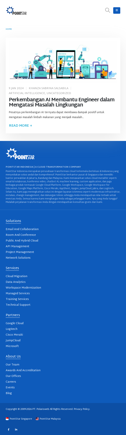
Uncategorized (59, 93)
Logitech (11, 329)
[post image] (63, 62)
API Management (17, 246)
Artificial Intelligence (27, 93)
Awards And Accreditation (23, 370)
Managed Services (18, 293)
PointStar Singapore (19, 419)
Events (10, 387)
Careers (11, 382)
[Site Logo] (16, 10)
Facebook (8, 429)
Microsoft (12, 346)
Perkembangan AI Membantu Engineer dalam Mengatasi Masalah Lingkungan (61, 102)
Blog (9, 393)
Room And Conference (21, 235)
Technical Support (18, 305)
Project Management (20, 252)
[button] (108, 10)
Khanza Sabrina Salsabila (48, 88)
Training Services (17, 299)
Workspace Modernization (23, 287)
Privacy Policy (82, 409)
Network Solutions (18, 258)
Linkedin (16, 429)
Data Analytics (16, 282)
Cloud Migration (16, 276)
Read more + (20, 126)
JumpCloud (13, 340)
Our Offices (13, 376)
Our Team (12, 364)
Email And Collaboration (22, 229)
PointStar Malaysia (48, 419)
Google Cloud (14, 323)
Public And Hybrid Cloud (22, 240)
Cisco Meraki (14, 334)
